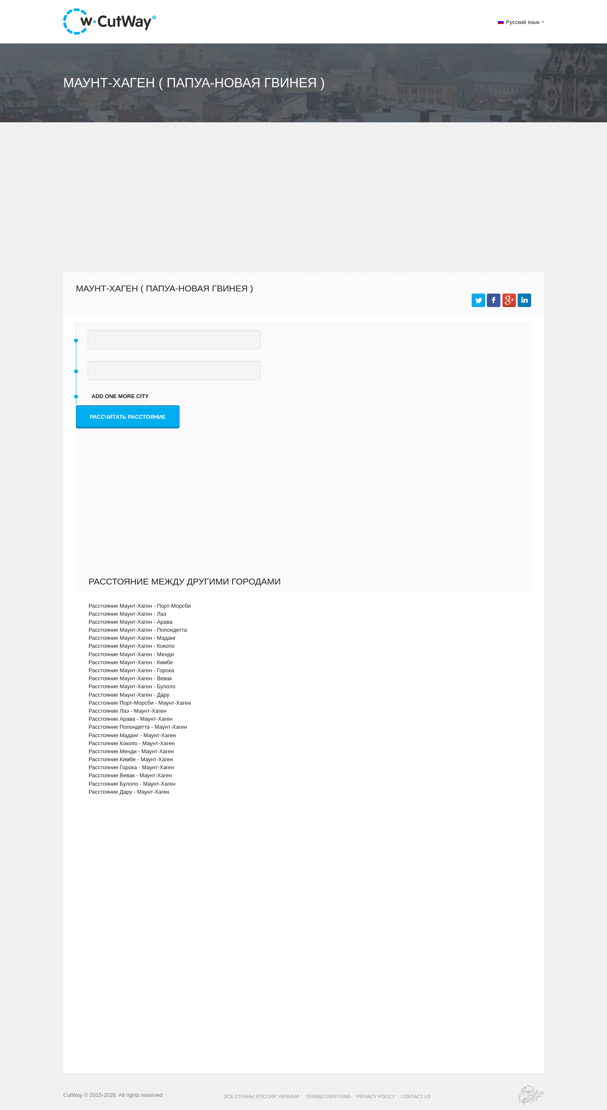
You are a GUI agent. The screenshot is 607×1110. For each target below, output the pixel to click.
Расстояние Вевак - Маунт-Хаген (130, 775)
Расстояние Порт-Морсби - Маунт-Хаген (140, 703)
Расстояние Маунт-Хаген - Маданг (132, 638)
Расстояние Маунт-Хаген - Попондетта (138, 630)
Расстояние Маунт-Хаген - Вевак (130, 678)
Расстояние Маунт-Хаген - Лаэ (128, 614)
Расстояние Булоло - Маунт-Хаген (132, 784)
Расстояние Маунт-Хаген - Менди (131, 654)
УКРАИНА (288, 1096)
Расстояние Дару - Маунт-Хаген (129, 792)
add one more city (120, 396)
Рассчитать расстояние (128, 417)
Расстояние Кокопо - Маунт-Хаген (132, 743)
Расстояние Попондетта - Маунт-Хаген (138, 727)
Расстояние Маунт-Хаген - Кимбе (131, 662)
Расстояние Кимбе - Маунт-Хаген (131, 759)
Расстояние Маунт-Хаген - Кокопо (132, 646)
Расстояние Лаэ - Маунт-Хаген (128, 711)
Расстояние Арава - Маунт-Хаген (130, 719)
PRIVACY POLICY (376, 1096)
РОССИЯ (266, 1096)
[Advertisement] (303, 205)
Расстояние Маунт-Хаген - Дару (129, 695)
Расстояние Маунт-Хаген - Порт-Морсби (140, 606)
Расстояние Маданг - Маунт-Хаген (132, 735)
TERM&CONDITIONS (328, 1096)
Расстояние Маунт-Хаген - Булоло (132, 686)
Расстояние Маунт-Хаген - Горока (131, 670)
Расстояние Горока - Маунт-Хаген (131, 767)
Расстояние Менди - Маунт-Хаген (131, 751)
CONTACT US (416, 1096)
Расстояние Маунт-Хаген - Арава (130, 622)
